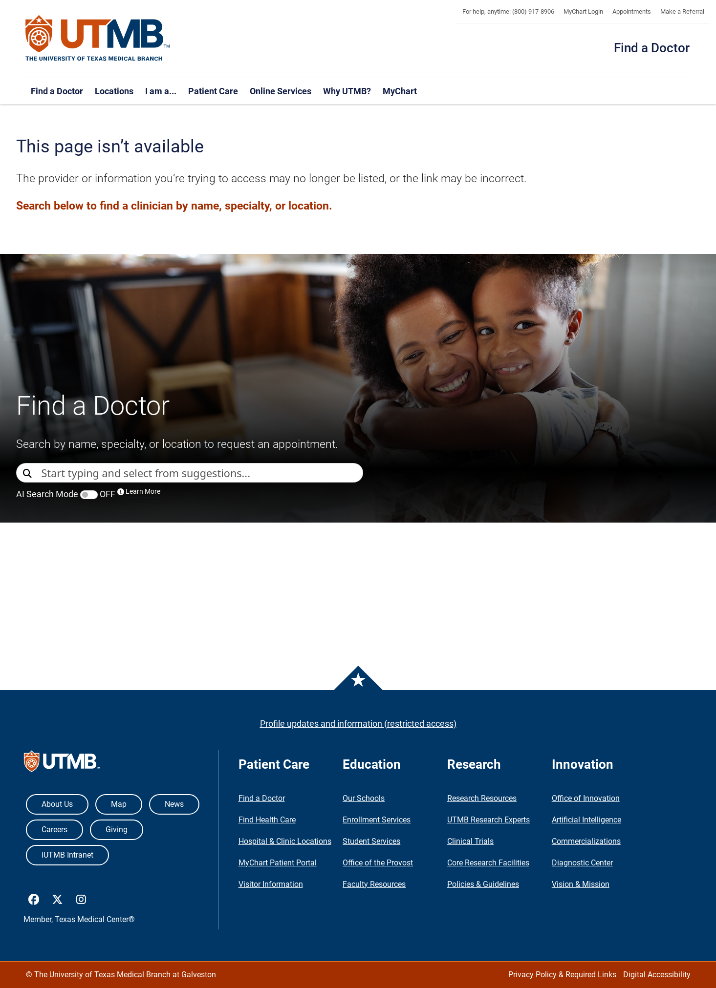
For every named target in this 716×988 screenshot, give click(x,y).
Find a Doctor (652, 48)
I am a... (160, 91)
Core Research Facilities (488, 862)
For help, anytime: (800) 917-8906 (508, 11)
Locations (114, 91)
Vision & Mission (580, 884)
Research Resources (482, 798)
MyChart (400, 91)
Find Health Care (267, 819)
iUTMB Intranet (67, 855)
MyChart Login (583, 11)
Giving (117, 829)
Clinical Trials (470, 841)
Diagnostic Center (582, 862)
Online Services (280, 91)
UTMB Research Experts (488, 819)
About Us (57, 804)
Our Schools (364, 798)
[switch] (89, 494)
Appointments (631, 11)
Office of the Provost (378, 862)
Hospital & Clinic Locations (285, 841)
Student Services (371, 841)
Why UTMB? (347, 91)
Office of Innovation (586, 798)
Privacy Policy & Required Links (562, 974)
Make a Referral (682, 11)
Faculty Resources (374, 884)
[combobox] (202, 472)
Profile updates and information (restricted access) (358, 723)
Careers (54, 829)
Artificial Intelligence (586, 819)
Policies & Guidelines (483, 884)
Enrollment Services (377, 819)
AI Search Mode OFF (88, 494)
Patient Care (213, 91)
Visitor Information (271, 884)
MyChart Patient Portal (278, 862)
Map (119, 804)
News (174, 804)
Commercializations (586, 841)
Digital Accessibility (657, 974)
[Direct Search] (29, 473)
